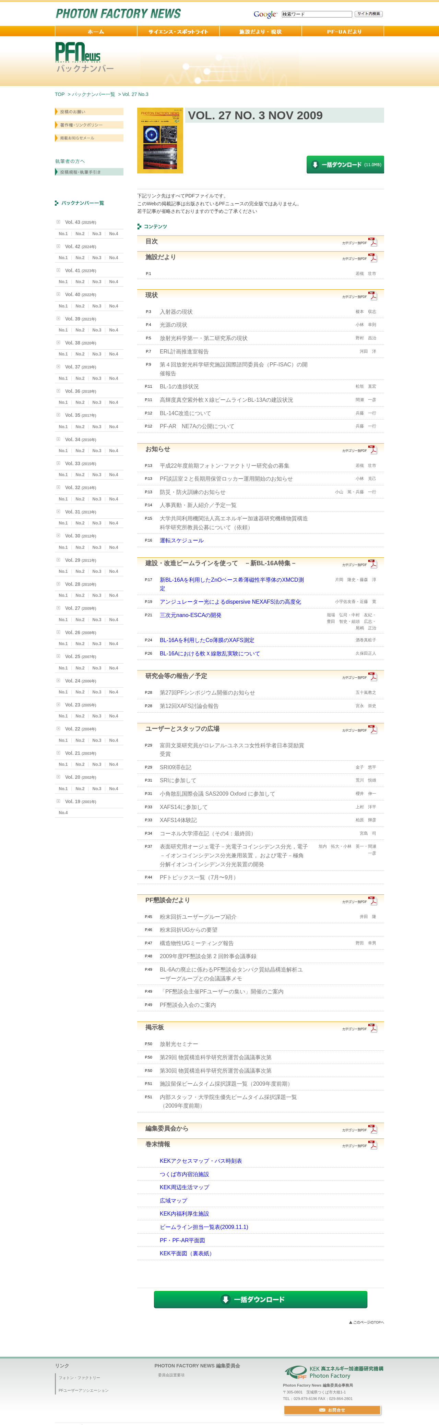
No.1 (63, 234)
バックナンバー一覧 (93, 94)
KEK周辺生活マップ (184, 1187)
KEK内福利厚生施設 (184, 1214)
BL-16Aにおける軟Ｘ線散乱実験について (210, 653)
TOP (60, 94)
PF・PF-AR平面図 (182, 1240)
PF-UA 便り (343, 31)
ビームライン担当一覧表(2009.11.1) (204, 1227)
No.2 (79, 234)
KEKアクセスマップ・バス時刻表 (201, 1161)
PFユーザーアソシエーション (84, 1390)
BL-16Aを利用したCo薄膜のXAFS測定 (207, 640)
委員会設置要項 (171, 1375)
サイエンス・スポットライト (178, 31)
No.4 (113, 234)
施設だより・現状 (261, 31)
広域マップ (173, 1201)
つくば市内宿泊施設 (184, 1174)
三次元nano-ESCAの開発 (191, 615)
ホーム (96, 31)
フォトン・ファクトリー (79, 1378)
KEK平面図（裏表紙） (187, 1253)
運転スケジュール (182, 540)
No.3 (96, 234)
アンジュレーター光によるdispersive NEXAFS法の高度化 (230, 602)
